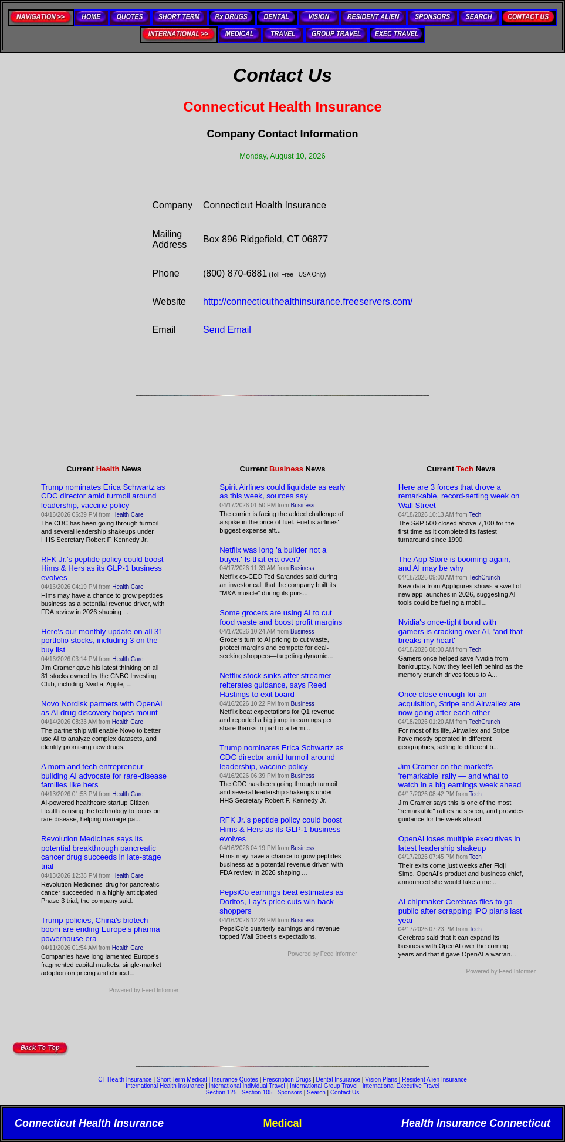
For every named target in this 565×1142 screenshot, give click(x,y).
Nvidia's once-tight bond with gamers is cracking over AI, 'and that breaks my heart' (460, 631)
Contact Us (344, 1092)
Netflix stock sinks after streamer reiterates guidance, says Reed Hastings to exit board (275, 685)
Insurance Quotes (235, 1079)
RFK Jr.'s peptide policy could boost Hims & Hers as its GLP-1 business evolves (102, 568)
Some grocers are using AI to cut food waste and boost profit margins (280, 617)
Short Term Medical (182, 1079)
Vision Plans (381, 1079)
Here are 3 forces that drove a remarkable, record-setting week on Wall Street (459, 496)
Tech (475, 514)
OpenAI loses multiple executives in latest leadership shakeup (459, 843)
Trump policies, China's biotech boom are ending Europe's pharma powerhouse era (100, 930)
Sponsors (290, 1092)
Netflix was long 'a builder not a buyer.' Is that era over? (272, 554)
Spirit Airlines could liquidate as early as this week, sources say (282, 492)
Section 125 (221, 1092)
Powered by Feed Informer (143, 990)
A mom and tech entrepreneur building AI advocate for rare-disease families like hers (104, 776)
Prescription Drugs (287, 1079)
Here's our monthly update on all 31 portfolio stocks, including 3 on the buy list (102, 641)
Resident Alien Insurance (434, 1079)
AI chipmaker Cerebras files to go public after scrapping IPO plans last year (460, 911)
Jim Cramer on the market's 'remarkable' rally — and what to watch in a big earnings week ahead (460, 776)
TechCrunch (484, 577)
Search (316, 1092)
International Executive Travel (401, 1086)
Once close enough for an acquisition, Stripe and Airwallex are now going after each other (459, 703)
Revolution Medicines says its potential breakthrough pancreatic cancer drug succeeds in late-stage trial (101, 852)
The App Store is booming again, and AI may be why (454, 564)
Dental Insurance (338, 1079)
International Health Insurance (165, 1086)
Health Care (127, 514)
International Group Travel (324, 1086)
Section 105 (257, 1092)
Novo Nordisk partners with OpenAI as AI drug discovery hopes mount (102, 708)
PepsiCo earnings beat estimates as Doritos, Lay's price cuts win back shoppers (281, 901)
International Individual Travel (247, 1086)
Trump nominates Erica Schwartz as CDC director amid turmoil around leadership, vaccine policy (103, 496)
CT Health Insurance (125, 1079)
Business (303, 505)
